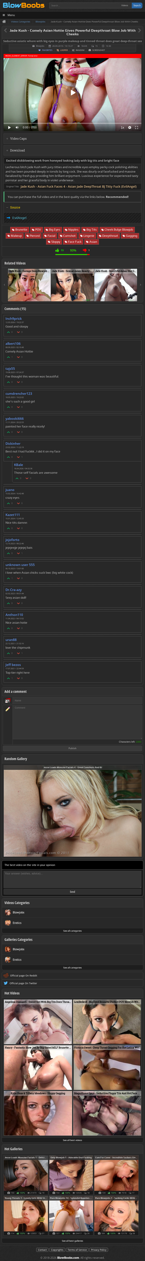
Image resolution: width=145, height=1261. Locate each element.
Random (80, 50)
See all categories (72, 930)
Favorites (47, 50)
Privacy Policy (98, 1249)
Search (137, 5)
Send (72, 892)
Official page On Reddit (23, 975)
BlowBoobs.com (68, 1257)
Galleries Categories (18, 939)
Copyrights (57, 1249)
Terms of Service (77, 1249)
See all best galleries (72, 1240)
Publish (72, 748)
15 (96, 46)
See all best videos (72, 1140)
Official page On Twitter (23, 983)
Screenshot (98, 50)
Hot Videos (12, 993)
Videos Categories (17, 902)
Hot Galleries (13, 1148)
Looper (64, 50)
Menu (11, 15)
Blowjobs (40, 46)
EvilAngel (19, 218)
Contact (42, 1249)
